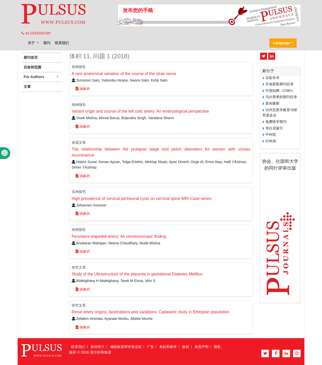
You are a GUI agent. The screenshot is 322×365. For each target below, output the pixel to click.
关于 (32, 43)
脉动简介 (98, 347)
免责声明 (201, 347)
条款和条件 (168, 347)
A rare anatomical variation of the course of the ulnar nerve (124, 73)
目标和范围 (32, 67)
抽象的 (83, 89)
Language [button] (281, 43)
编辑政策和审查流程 (126, 347)
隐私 (217, 347)
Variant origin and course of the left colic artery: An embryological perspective (140, 111)
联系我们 (62, 43)
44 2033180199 (35, 33)
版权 (185, 347)
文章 (27, 87)
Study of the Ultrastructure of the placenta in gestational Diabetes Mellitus (137, 274)
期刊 (46, 43)
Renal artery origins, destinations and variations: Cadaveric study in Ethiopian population (150, 312)
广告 (150, 347)
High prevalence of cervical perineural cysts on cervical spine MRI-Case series (142, 198)
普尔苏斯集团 (100, 352)
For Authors (42, 77)
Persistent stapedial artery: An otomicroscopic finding (119, 236)
